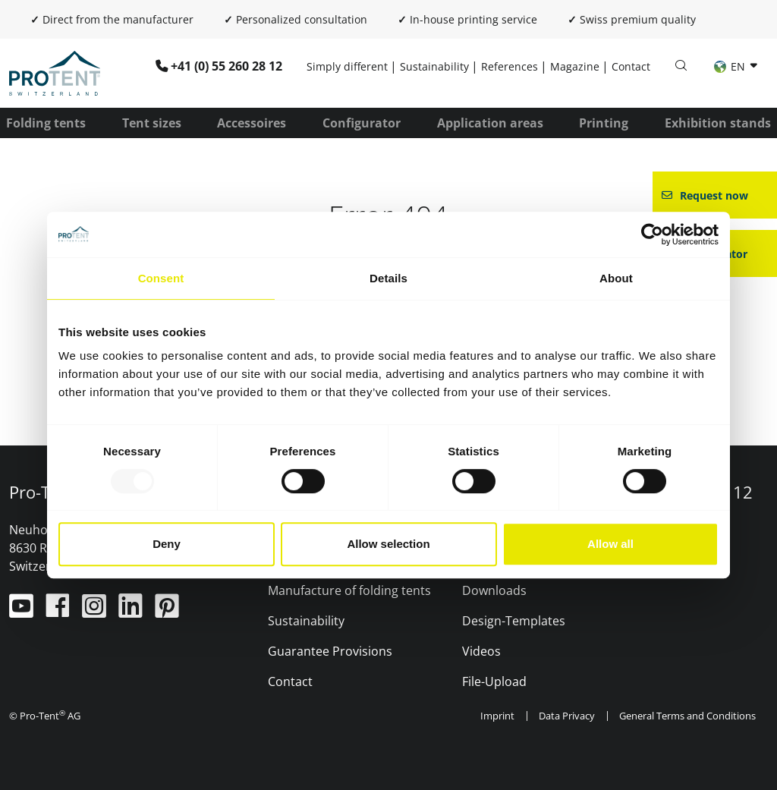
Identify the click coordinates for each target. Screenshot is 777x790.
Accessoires (251, 123)
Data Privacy (567, 715)
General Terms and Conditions (687, 715)
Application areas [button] (490, 123)
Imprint (497, 715)
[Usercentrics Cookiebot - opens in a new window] (652, 234)
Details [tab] (388, 278)
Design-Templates (513, 620)
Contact (631, 66)
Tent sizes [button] (151, 123)
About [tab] (616, 278)
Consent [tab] (161, 278)
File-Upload (494, 681)
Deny (167, 543)
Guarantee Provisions (330, 651)
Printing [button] (603, 123)
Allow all (610, 543)
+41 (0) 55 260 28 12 (226, 66)
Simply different (347, 66)
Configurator (361, 123)
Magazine (574, 66)
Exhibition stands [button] (718, 123)
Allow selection (388, 543)
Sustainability (434, 66)
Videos (481, 651)
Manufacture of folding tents (349, 590)
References (509, 66)
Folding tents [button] (46, 123)
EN (731, 66)
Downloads (494, 590)
